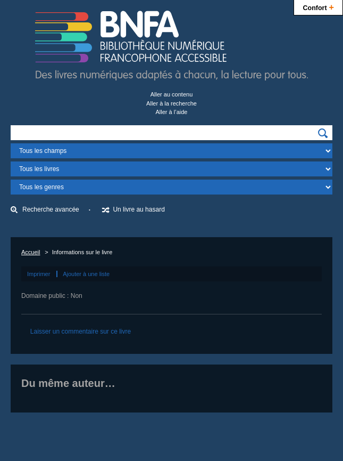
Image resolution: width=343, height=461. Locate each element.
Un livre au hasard (138, 209)
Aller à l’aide (172, 112)
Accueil (30, 252)
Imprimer (38, 274)
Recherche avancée (50, 209)
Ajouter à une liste (86, 274)
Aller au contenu (171, 94)
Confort (318, 7)
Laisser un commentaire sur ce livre (80, 331)
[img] (323, 133)
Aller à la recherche (171, 103)
